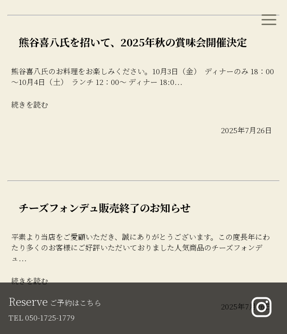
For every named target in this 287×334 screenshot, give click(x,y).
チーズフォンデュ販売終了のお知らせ (104, 207)
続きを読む (29, 104)
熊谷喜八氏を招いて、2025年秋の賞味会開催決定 (133, 41)
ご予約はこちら (55, 302)
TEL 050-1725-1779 (41, 317)
